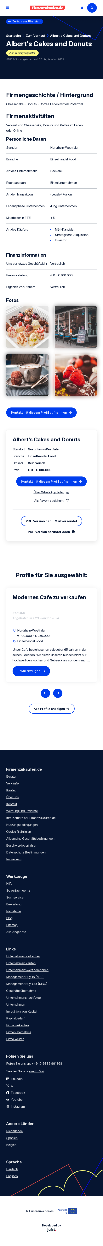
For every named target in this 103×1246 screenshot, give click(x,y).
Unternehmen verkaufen (23, 956)
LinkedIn (17, 1079)
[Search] (92, 8)
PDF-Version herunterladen (49, 532)
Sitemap (12, 925)
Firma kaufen (15, 1039)
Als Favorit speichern (49, 501)
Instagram (18, 1106)
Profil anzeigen (29, 671)
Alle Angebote (16, 932)
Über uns (12, 797)
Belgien (11, 1145)
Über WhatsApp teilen (49, 492)
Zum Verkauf (35, 36)
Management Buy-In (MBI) (25, 977)
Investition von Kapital (21, 1011)
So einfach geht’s (18, 890)
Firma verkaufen (17, 1025)
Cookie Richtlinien (18, 832)
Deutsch (12, 1169)
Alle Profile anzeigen (49, 709)
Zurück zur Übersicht (26, 21)
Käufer (11, 790)
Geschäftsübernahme (21, 991)
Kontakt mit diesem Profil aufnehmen (39, 412)
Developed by (51, 1228)
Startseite (13, 36)
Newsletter (13, 911)
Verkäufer (13, 783)
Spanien (12, 1138)
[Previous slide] (45, 693)
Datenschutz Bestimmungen (26, 852)
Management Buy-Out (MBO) (26, 984)
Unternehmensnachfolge (23, 998)
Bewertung (13, 904)
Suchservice (15, 897)
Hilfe (9, 883)
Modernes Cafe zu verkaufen (49, 597)
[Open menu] (7, 8)
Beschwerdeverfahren (21, 845)
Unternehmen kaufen (21, 963)
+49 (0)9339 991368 (46, 1063)
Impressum (13, 859)
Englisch (12, 1176)
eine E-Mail (36, 1071)
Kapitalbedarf (15, 1018)
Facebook (18, 1093)
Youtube (17, 1099)
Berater (11, 776)
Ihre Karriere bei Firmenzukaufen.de (31, 818)
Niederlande (14, 1131)
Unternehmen (15, 1004)
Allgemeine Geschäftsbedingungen (30, 838)
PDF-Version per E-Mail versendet (51, 521)
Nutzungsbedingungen (22, 825)
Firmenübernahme (18, 1032)
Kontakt (11, 804)
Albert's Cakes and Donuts (70, 36)
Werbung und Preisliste (22, 811)
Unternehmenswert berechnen (27, 970)
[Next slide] (57, 693)
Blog (9, 918)
